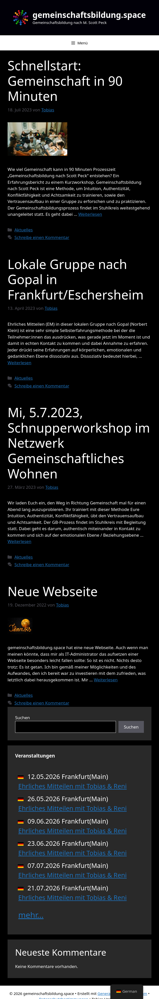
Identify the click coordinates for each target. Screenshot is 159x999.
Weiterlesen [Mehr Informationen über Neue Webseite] (105, 680)
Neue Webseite (53, 591)
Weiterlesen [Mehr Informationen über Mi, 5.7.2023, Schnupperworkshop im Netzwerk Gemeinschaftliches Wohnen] (19, 541)
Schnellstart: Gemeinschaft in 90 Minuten (65, 81)
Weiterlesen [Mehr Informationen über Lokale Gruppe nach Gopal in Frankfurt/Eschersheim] (19, 363)
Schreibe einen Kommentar (41, 237)
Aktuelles (23, 230)
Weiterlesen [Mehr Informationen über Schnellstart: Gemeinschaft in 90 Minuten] (90, 214)
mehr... (31, 914)
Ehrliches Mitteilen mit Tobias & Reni (72, 786)
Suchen (22, 717)
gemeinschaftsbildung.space (89, 14)
